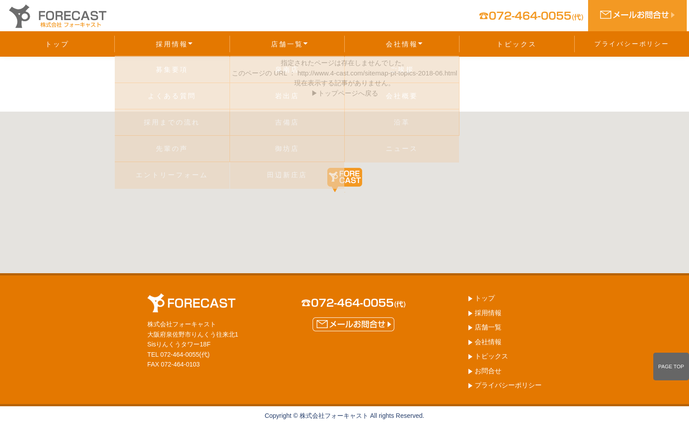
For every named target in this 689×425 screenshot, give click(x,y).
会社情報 (404, 44)
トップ (57, 44)
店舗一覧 (289, 44)
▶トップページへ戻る (344, 93)
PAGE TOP (671, 366)
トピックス (517, 44)
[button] (344, 180)
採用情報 (174, 44)
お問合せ (488, 371)
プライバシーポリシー (631, 43)
